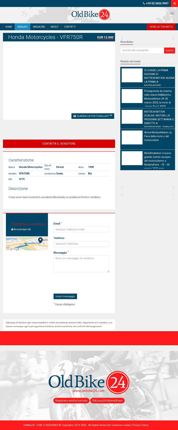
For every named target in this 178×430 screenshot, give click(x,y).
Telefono (59, 238)
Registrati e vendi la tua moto (71, 400)
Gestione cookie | (122, 425)
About (55, 26)
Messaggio (61, 252)
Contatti (70, 26)
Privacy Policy (140, 425)
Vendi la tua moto (161, 26)
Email (58, 223)
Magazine (39, 26)
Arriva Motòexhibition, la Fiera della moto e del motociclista (158, 136)
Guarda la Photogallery (93, 115)
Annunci (23, 26)
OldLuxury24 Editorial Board (107, 400)
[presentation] (79, 283)
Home (8, 26)
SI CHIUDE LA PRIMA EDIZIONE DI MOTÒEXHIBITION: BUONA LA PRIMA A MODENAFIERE (159, 78)
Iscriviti (169, 50)
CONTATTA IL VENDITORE (59, 143)
